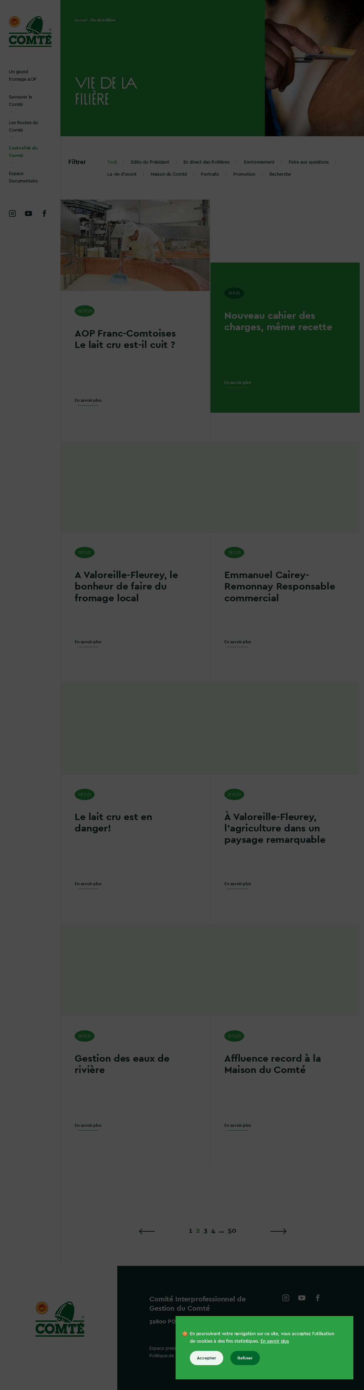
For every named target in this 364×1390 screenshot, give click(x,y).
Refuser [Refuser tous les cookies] (245, 1358)
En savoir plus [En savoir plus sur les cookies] (275, 1341)
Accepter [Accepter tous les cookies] (206, 1358)
